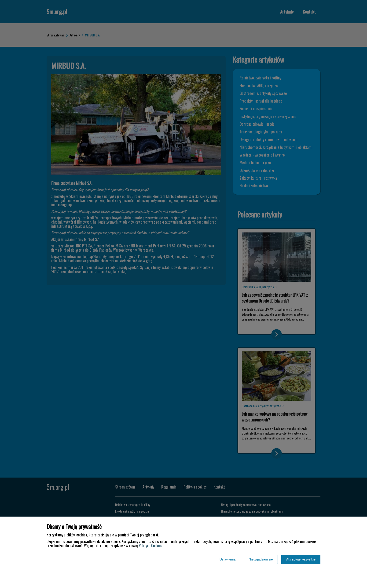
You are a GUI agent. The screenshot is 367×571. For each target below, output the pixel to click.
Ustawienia (227, 559)
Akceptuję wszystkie (301, 559)
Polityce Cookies (150, 545)
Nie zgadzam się (261, 559)
